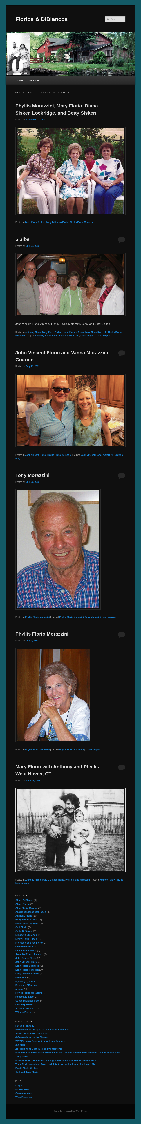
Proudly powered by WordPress (70, 1111)
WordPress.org (23, 1097)
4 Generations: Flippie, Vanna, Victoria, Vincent (42, 1029)
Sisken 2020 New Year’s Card (31, 1033)
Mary (112, 880)
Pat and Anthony (24, 1025)
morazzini (108, 455)
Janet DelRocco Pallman (29, 954)
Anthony (104, 880)
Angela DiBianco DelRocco (30, 911)
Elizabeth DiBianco (26, 935)
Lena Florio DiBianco (27, 965)
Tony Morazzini (32, 475)
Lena (83, 335)
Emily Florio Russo (26, 939)
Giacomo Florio (24, 946)
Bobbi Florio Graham (27, 923)
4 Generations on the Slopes (31, 1037)
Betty (54, 335)
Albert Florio (22, 904)
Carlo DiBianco (23, 931)
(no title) (20, 1045)
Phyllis (90, 335)
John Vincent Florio (73, 332)
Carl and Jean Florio (26, 1072)
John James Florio (26, 958)
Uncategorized (23, 1004)
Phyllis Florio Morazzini (82, 222)
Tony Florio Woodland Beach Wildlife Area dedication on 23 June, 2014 (55, 1064)
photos (19, 989)
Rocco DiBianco (24, 996)
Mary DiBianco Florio (57, 222)
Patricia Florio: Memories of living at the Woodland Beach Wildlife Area (55, 1060)
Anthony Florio (33, 332)
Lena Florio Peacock (95, 332)
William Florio (23, 1012)
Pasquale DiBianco (26, 985)
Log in (19, 1085)
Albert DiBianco (24, 900)
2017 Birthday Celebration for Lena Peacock (40, 1041)
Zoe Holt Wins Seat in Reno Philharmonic (38, 1048)
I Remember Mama (26, 950)
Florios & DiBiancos (41, 19)
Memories (33, 80)
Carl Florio (21, 927)
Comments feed (24, 1093)
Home (19, 80)
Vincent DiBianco (25, 1008)
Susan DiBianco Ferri (27, 1000)
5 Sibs (22, 239)
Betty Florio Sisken (35, 222)
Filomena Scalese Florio (29, 942)
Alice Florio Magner (26, 908)
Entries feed (22, 1089)
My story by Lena (25, 981)
